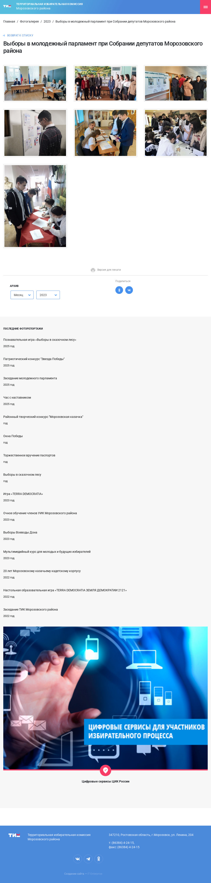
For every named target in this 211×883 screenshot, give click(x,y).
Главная (9, 21)
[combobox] (22, 295)
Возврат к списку (20, 35)
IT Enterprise (95, 873)
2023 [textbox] (43, 295)
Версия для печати (105, 269)
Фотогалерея (29, 21)
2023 (47, 21)
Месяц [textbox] (18, 295)
